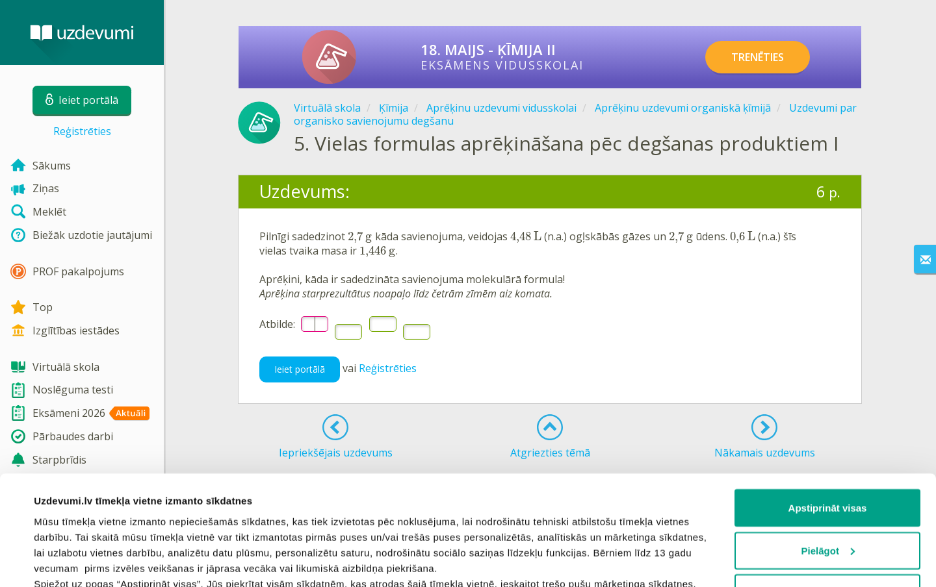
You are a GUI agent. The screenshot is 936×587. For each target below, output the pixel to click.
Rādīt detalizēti (68, 561)
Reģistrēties (82, 131)
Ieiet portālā (299, 369)
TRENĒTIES (757, 57)
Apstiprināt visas (827, 404)
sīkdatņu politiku (183, 526)
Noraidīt (827, 489)
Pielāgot (828, 447)
